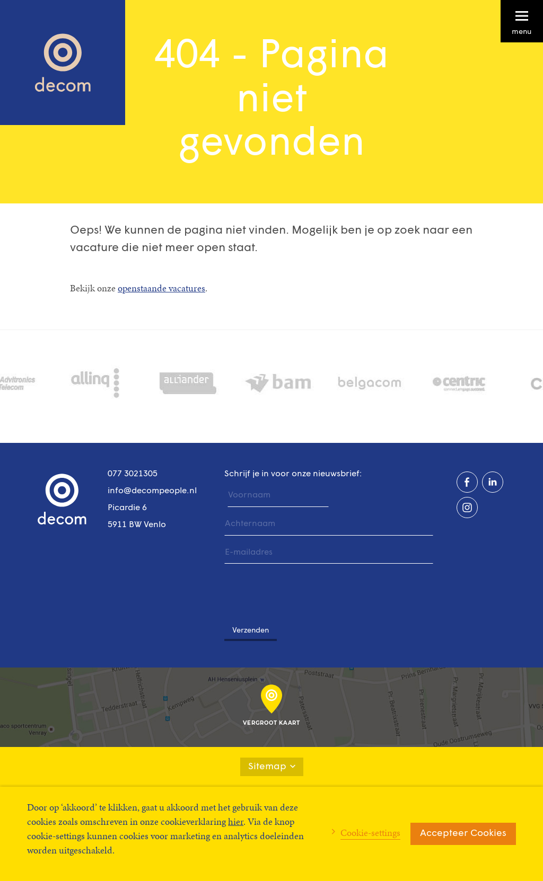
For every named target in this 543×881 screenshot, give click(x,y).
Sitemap (271, 767)
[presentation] (305, 589)
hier (235, 821)
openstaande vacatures (161, 288)
